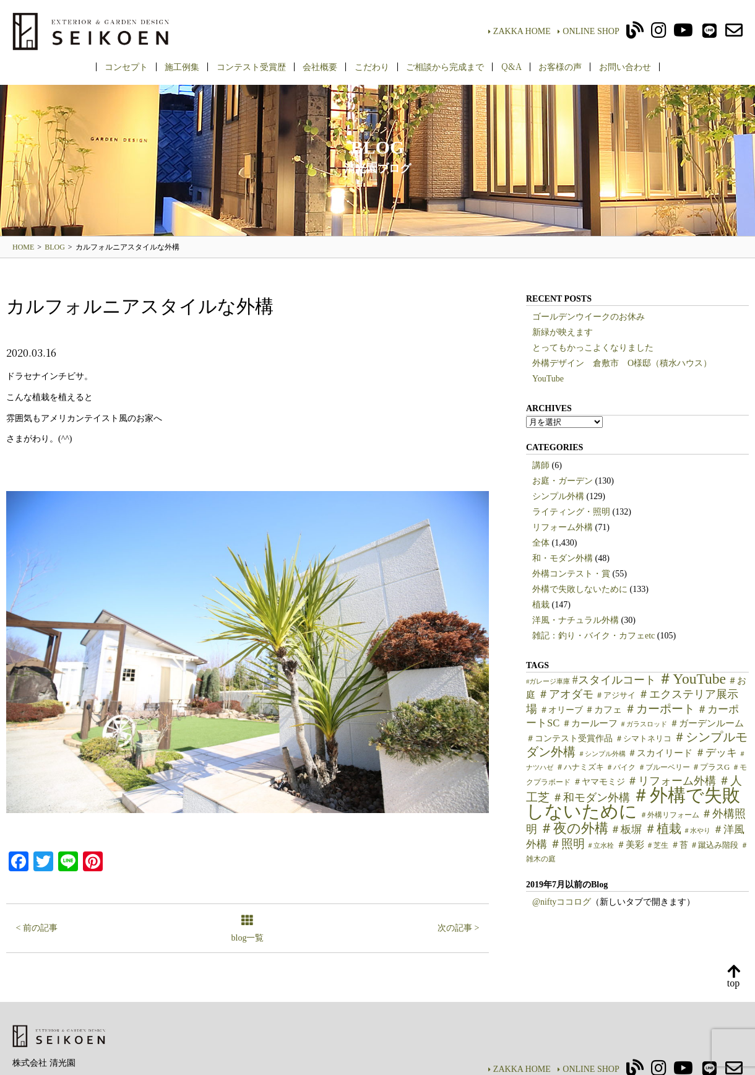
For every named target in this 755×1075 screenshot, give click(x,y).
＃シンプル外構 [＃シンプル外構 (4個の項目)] (602, 754)
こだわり (372, 66)
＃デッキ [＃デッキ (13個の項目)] (716, 753)
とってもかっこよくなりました (593, 347)
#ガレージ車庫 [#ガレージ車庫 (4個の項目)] (548, 681)
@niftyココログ (561, 902)
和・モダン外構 (562, 558)
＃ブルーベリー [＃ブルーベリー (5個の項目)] (664, 767)
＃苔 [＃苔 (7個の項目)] (679, 845)
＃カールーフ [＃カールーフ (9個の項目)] (590, 723)
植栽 (541, 604)
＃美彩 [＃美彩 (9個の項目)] (630, 845)
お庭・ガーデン (562, 480)
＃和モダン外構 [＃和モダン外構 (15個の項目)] (591, 797)
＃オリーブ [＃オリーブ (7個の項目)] (561, 710)
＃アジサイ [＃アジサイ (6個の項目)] (615, 695)
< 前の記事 (37, 928)
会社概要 (320, 66)
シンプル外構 (558, 496)
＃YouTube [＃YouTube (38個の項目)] (692, 679)
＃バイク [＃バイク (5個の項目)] (621, 767)
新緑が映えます (562, 332)
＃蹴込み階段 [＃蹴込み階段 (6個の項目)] (714, 845)
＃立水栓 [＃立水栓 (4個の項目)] (600, 845)
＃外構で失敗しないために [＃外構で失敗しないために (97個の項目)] (633, 803)
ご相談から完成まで (445, 66)
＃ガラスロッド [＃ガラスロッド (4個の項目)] (643, 724)
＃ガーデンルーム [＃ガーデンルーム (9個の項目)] (707, 723)
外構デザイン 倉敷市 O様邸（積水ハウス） (622, 363)
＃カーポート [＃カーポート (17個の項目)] (659, 708)
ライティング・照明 (571, 511)
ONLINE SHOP (588, 31)
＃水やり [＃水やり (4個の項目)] (696, 830)
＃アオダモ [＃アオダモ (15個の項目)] (565, 694)
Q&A (511, 66)
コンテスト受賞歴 (251, 66)
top (733, 976)
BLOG (55, 247)
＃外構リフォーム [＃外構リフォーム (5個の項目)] (669, 815)
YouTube (548, 378)
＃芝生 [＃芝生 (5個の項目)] (657, 845)
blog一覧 (247, 929)
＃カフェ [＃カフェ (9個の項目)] (603, 710)
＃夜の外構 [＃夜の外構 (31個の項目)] (574, 828)
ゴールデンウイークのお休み (588, 316)
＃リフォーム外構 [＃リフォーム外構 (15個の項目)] (671, 781)
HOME (23, 247)
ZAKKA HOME (519, 31)
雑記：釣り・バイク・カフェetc (593, 635)
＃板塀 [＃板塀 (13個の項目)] (626, 829)
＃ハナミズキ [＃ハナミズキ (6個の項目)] (580, 767)
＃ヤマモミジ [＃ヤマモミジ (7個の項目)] (599, 781)
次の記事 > (458, 928)
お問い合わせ (625, 66)
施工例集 (182, 66)
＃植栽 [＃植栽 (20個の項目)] (662, 828)
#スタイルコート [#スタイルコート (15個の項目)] (614, 680)
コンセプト (126, 66)
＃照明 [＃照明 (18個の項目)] (567, 843)
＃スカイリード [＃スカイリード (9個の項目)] (660, 753)
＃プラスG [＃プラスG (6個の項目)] (711, 767)
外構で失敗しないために (580, 589)
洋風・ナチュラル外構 (575, 620)
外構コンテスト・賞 (571, 573)
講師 (541, 465)
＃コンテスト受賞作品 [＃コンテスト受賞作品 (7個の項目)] (569, 738)
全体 (541, 542)
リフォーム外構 (562, 527)
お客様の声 (560, 66)
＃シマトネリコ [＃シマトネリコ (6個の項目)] (643, 738)
